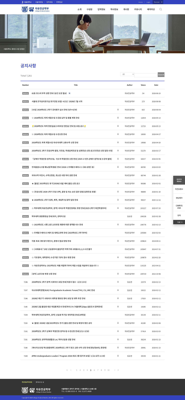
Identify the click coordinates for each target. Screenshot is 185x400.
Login (148, 2)
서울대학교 (28, 2)
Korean (157, 2)
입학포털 (49, 2)
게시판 (126, 9)
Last (118, 370)
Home (141, 2)
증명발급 (59, 2)
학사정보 (114, 9)
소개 (79, 9)
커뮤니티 (138, 9)
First (67, 370)
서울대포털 (39, 2)
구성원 (89, 9)
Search (161, 74)
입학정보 (101, 9)
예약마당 (151, 9)
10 (108, 370)
